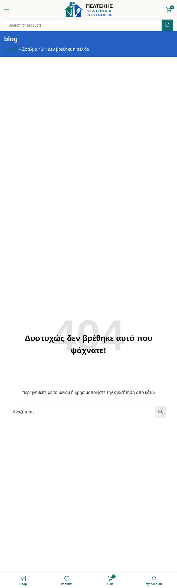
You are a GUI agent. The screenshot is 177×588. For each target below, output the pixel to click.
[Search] (88, 25)
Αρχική (10, 49)
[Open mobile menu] (6, 9)
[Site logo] (88, 9)
